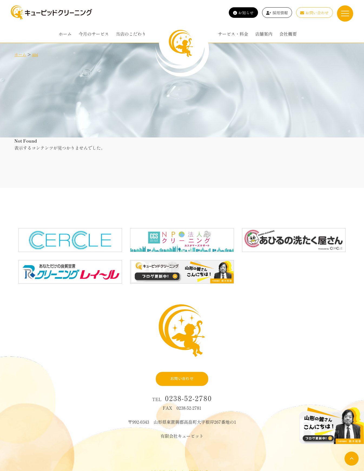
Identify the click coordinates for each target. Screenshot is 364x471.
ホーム (65, 34)
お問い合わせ (314, 12)
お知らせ (243, 12)
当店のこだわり (131, 34)
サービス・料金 (233, 34)
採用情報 (277, 12)
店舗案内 (263, 34)
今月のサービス (94, 34)
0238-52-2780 (188, 385)
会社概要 (288, 34)
